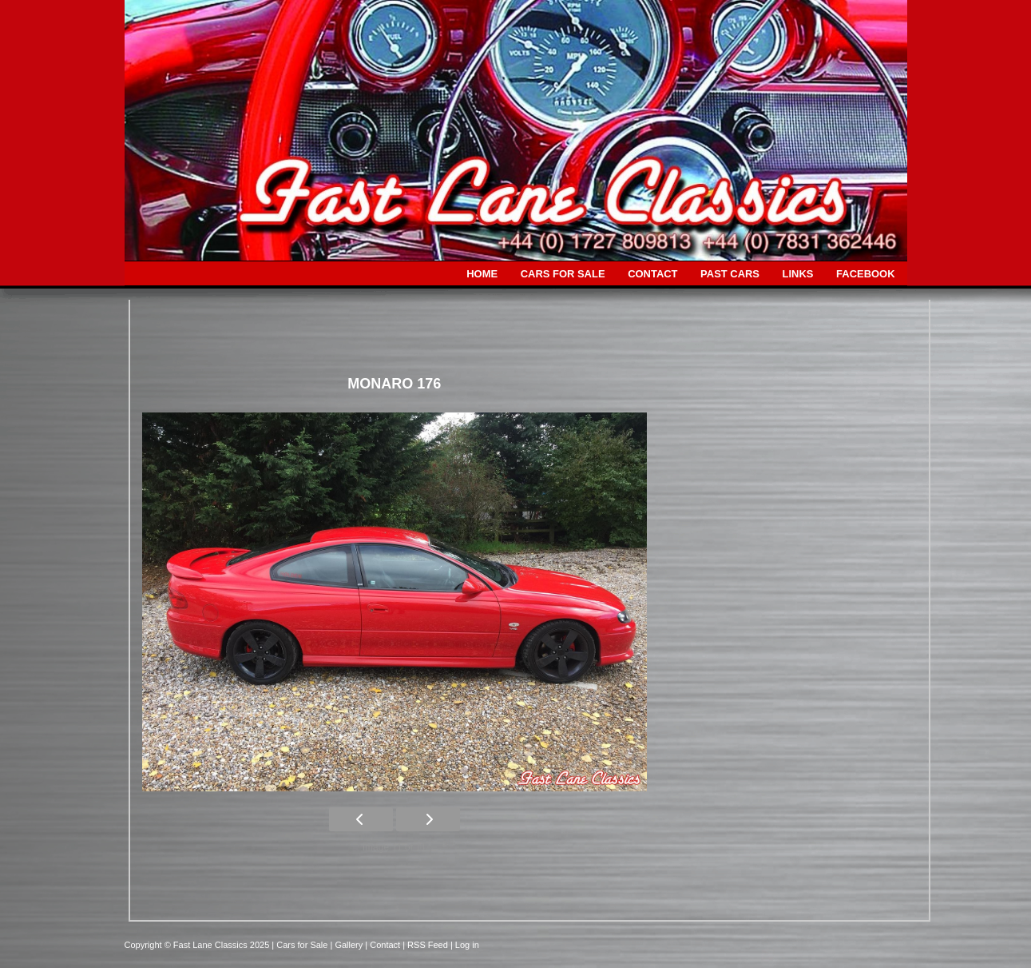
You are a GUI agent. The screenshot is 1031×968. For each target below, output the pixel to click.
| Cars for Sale (301, 945)
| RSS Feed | (428, 945)
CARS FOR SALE (563, 274)
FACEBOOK (865, 274)
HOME (482, 274)
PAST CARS (729, 274)
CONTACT (652, 274)
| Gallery (347, 945)
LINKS (798, 274)
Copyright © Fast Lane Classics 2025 (198, 945)
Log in (467, 945)
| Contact (383, 945)
